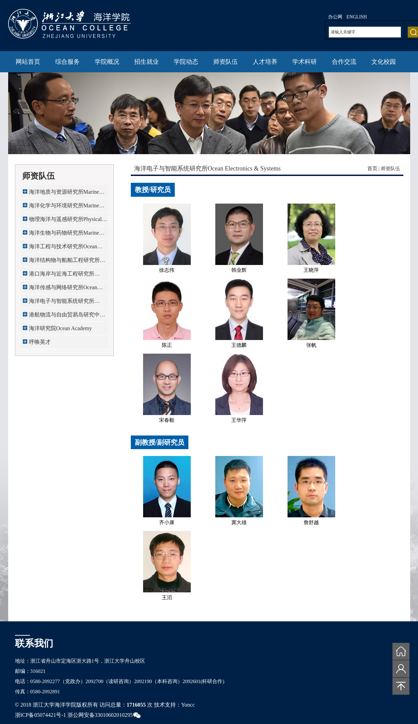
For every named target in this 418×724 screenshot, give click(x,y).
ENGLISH (356, 16)
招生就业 (146, 61)
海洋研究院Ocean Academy (60, 328)
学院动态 (186, 61)
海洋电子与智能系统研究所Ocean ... (61, 303)
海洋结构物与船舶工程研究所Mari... (64, 262)
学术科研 (304, 61)
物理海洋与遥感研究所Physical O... (65, 221)
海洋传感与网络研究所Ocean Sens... (63, 289)
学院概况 (107, 61)
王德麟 (239, 345)
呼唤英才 (40, 342)
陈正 (167, 345)
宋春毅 (166, 420)
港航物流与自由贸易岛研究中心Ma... (67, 317)
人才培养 (265, 61)
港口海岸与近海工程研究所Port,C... (61, 276)
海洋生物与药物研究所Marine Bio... (64, 235)
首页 (372, 168)
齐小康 (166, 522)
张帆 (311, 345)
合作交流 (344, 61)
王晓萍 (311, 270)
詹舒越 (311, 522)
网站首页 (28, 61)
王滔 (167, 597)
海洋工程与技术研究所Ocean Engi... (63, 248)
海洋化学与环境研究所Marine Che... (64, 207)
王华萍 (239, 420)
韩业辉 (239, 270)
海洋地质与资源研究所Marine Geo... (64, 194)
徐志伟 (166, 270)
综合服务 (67, 61)
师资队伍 (225, 61)
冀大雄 (239, 522)
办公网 (335, 16)
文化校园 (383, 61)
